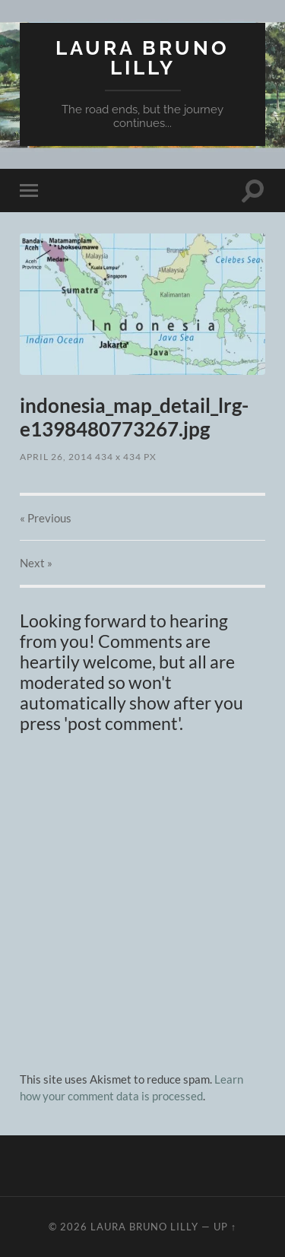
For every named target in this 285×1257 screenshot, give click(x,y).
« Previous (45, 518)
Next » (36, 563)
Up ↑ (225, 1226)
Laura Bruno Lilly (142, 57)
